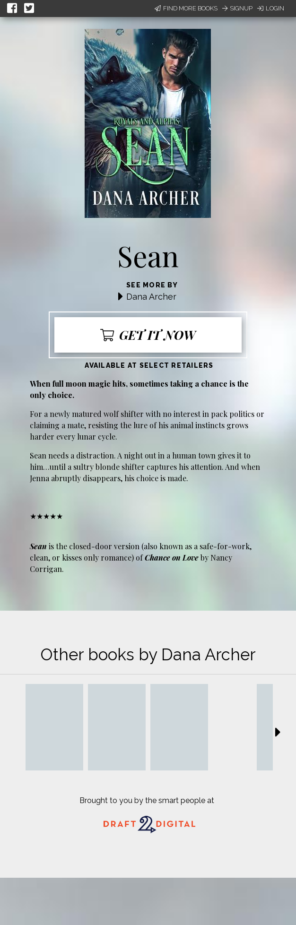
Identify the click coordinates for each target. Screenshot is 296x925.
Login (270, 8)
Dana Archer (151, 297)
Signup (237, 8)
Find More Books (186, 8)
